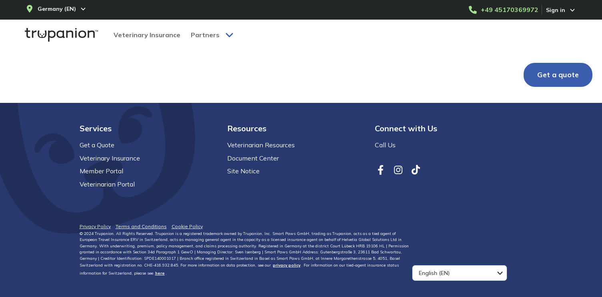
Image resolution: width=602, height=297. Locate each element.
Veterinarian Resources (261, 145)
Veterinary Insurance (110, 158)
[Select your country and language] (56, 9)
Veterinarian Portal (107, 184)
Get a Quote (97, 145)
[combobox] (459, 273)
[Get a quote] (558, 75)
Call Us (385, 145)
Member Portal (101, 171)
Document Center (253, 158)
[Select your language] (459, 273)
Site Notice (243, 171)
